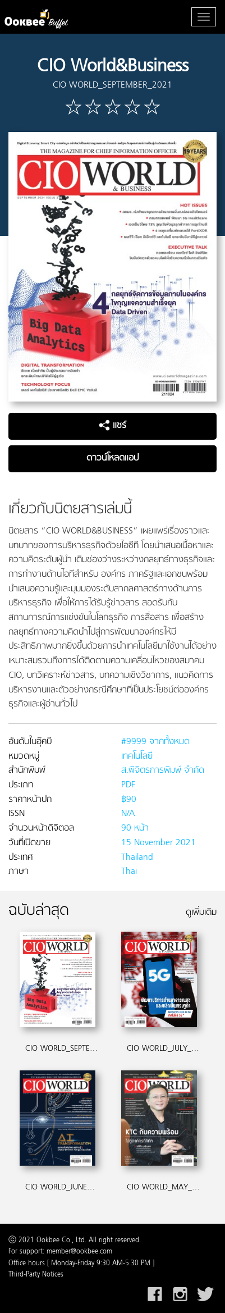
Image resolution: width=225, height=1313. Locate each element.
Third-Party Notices (35, 1274)
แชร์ (112, 425)
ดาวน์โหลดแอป (112, 458)
